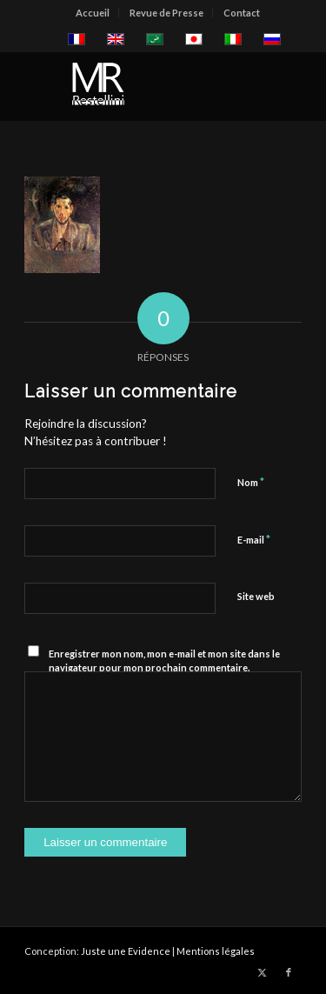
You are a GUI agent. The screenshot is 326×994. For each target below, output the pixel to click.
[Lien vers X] (262, 972)
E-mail (253, 539)
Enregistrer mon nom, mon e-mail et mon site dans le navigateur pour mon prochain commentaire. (164, 661)
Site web (256, 596)
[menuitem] (93, 13)
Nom (250, 482)
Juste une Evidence (125, 951)
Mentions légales (215, 951)
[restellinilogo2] (135, 86)
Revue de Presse (166, 12)
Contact (241, 12)
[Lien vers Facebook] (289, 972)
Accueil (93, 12)
